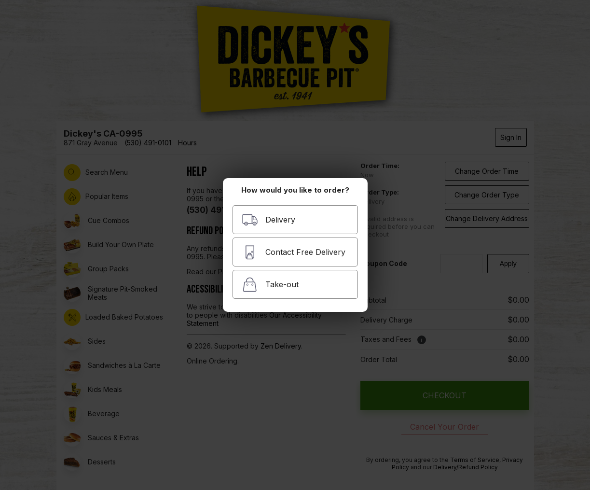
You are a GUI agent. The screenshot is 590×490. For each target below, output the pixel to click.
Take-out (270, 284)
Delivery (268, 219)
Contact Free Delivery (293, 252)
